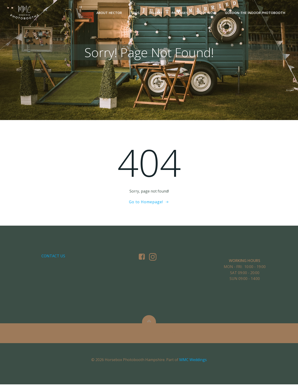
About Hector (109, 13)
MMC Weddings (193, 361)
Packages (180, 13)
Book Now (206, 13)
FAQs (135, 13)
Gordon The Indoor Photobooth (255, 13)
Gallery (155, 13)
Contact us (53, 257)
